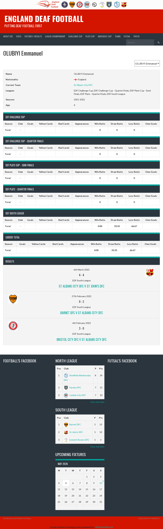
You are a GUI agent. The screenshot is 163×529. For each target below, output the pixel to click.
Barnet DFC (72, 424)
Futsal (127, 36)
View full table (97, 402)
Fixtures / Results (33, 36)
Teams (117, 36)
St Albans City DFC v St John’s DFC (81, 286)
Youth (136, 36)
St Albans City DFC (83, 85)
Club (66, 368)
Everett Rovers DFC (76, 439)
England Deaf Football (43, 18)
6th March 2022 (81, 269)
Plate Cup (90, 36)
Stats (18, 36)
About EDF (8, 36)
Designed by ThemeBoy (149, 518)
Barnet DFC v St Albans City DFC (81, 312)
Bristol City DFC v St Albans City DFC (81, 339)
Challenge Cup (75, 36)
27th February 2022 (81, 296)
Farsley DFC (72, 387)
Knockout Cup (105, 36)
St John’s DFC (73, 432)
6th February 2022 (81, 323)
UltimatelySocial (104, 527)
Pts (101, 368)
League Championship (55, 36)
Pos (59, 368)
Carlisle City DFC (75, 395)
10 (100, 483)
